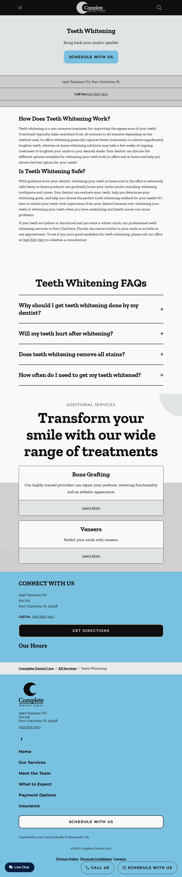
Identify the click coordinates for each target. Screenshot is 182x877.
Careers (119, 859)
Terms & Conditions (96, 859)
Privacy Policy (67, 859)
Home (25, 751)
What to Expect (35, 784)
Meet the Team (35, 773)
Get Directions (90, 630)
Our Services (32, 762)
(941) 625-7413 (97, 94)
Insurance (29, 805)
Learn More (91, 508)
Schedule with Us (91, 57)
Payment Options (37, 795)
